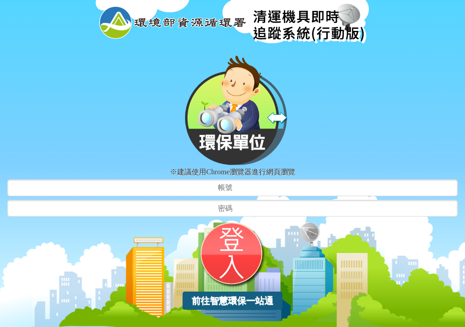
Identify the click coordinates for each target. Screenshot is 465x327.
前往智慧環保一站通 (232, 301)
